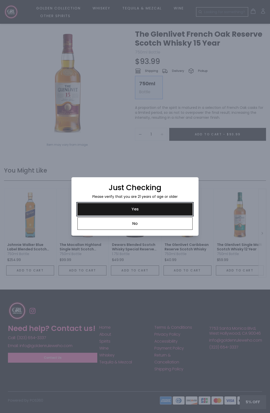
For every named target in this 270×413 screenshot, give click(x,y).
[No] (135, 223)
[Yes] (135, 209)
